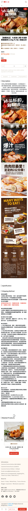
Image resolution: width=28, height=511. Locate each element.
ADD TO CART (12, 509)
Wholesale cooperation (18, 483)
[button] (26, 440)
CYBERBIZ (10, 505)
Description (5, 76)
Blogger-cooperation (6, 483)
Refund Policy (13, 481)
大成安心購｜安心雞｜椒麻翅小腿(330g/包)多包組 (14, 447)
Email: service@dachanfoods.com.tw (10, 471)
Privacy (7, 481)
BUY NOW (22, 509)
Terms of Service (21, 481)
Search (3, 481)
